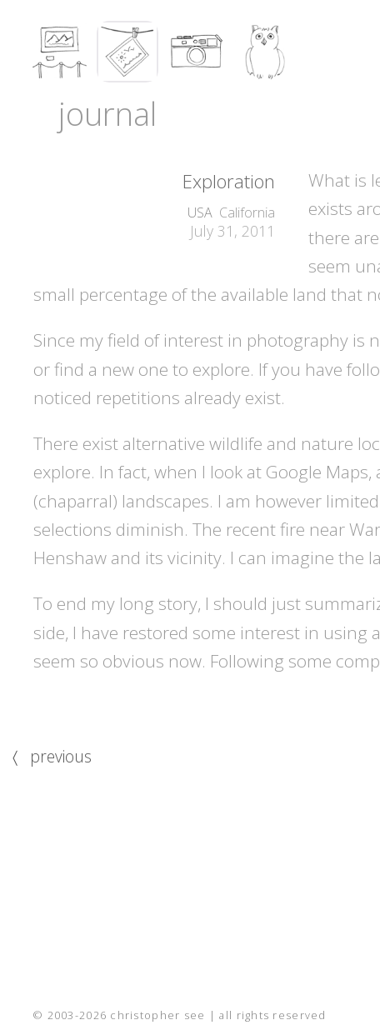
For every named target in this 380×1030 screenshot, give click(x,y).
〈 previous (52, 756)
